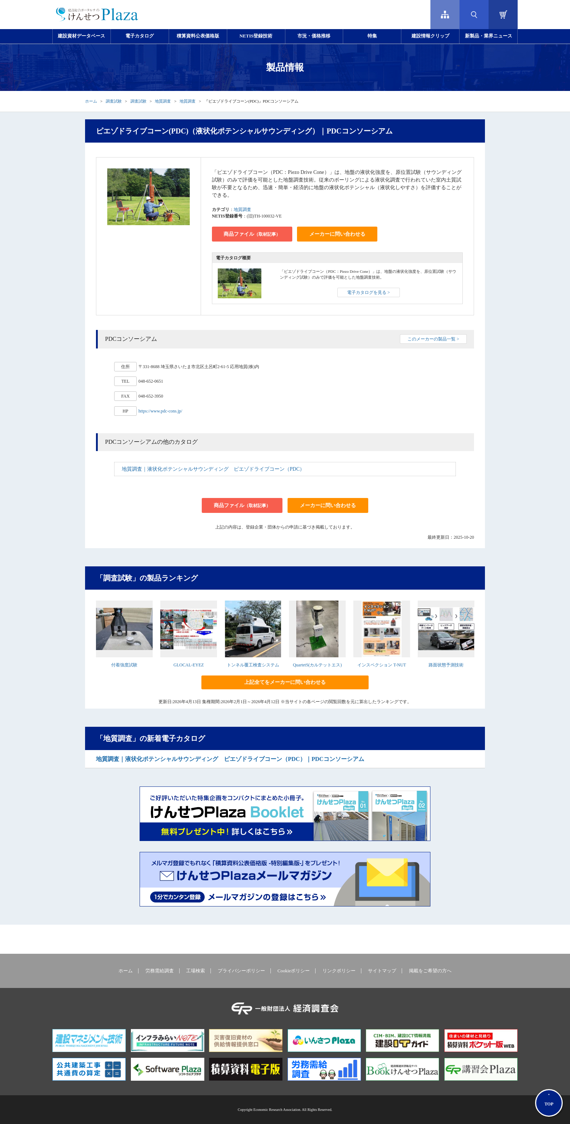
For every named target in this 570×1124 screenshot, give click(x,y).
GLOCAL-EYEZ (188, 664)
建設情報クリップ (430, 36)
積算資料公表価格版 (198, 36)
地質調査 (163, 101)
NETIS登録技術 (256, 36)
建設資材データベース (81, 36)
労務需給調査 (159, 970)
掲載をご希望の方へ (430, 970)
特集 (372, 36)
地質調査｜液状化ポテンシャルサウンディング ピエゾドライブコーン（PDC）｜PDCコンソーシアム (230, 759)
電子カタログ (139, 36)
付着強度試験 (124, 664)
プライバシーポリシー (241, 970)
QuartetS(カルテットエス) (317, 664)
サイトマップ (382, 970)
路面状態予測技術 (446, 664)
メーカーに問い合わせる (337, 234)
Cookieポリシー (293, 970)
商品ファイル (252, 234)
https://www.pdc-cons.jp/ (160, 411)
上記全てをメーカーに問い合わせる (285, 682)
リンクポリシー (339, 970)
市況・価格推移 (313, 36)
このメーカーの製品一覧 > (433, 339)
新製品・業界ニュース (488, 36)
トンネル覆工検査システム (253, 664)
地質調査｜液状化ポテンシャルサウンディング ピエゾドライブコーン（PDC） (213, 469)
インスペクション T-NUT (381, 664)
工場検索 (195, 970)
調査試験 (114, 101)
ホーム (91, 101)
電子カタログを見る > (368, 292)
